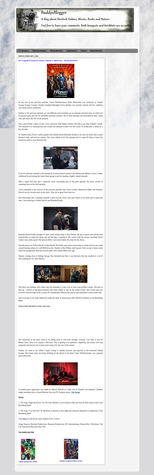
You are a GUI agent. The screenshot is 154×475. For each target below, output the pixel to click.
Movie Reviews (56, 51)
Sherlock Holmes (39, 51)
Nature (84, 51)
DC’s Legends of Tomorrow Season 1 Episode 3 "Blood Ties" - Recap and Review (48, 60)
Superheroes (72, 51)
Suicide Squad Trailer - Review (28, 461)
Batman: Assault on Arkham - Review (71, 461)
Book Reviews (96, 51)
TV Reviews (23, 51)
